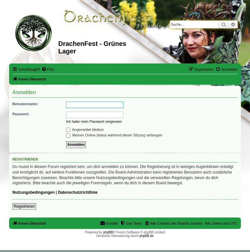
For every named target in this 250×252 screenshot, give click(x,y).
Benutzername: (25, 104)
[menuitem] (47, 69)
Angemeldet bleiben (85, 130)
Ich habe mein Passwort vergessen (94, 121)
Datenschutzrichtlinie (77, 192)
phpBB (108, 232)
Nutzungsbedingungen (33, 192)
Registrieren (24, 206)
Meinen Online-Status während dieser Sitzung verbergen (114, 135)
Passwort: (21, 114)
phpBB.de (146, 236)
